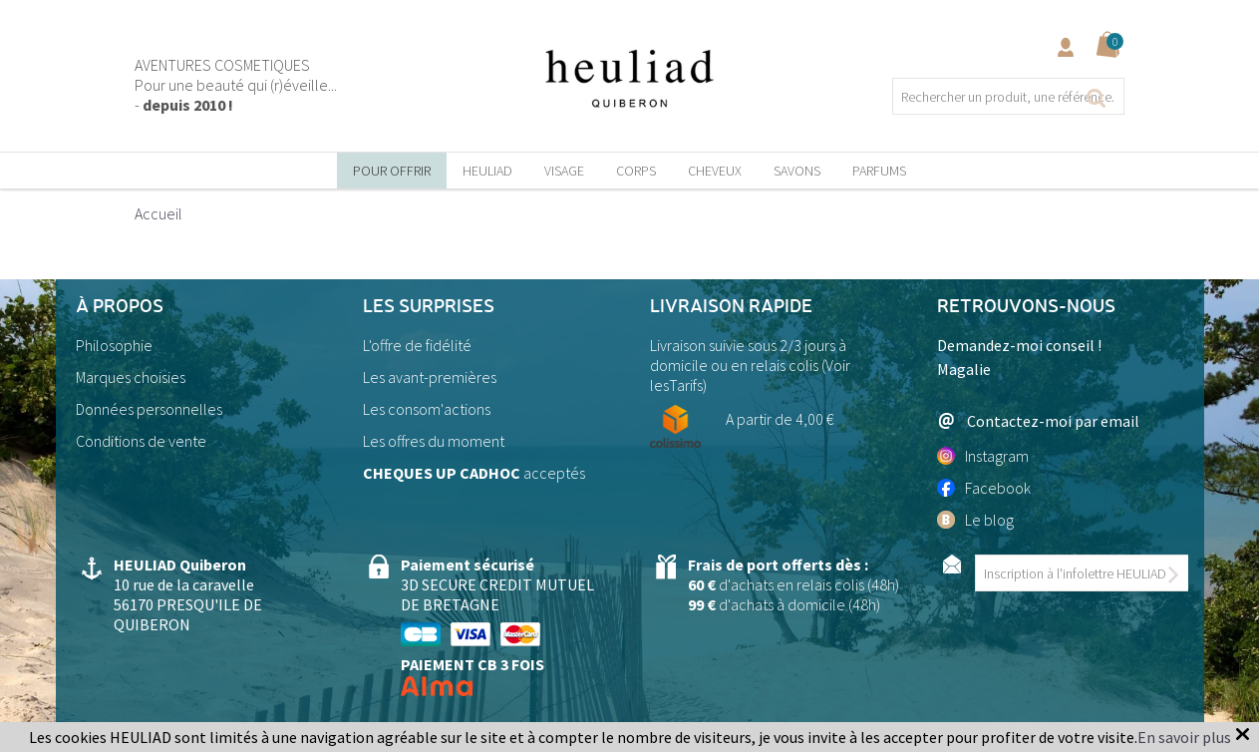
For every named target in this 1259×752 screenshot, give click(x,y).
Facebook (984, 488)
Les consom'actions (426, 409)
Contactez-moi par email (1038, 420)
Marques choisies (130, 377)
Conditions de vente (141, 441)
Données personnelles (149, 409)
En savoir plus (1184, 737)
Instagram (983, 456)
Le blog (975, 520)
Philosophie (114, 345)
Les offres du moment (433, 441)
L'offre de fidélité (417, 345)
